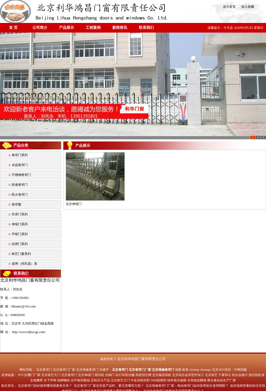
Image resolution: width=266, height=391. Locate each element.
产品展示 (66, 28)
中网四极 (240, 370)
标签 (185, 370)
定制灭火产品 (100, 380)
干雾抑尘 (224, 375)
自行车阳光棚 (125, 375)
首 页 (13, 28)
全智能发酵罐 (196, 380)
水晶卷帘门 (20, 165)
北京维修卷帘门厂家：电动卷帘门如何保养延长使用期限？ (187, 386)
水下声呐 (50, 380)
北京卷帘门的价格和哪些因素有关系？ (45, 386)
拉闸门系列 (20, 244)
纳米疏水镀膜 (176, 380)
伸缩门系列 (20, 224)
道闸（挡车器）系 (24, 264)
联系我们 (146, 28)
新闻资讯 (119, 28)
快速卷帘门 (20, 185)
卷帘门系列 (20, 155)
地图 (178, 370)
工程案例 (93, 28)
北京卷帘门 (44, 370)
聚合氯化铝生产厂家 (221, 380)
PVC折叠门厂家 (29, 375)
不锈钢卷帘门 (21, 175)
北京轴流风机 (161, 375)
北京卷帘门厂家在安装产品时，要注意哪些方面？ (109, 386)
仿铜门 (110, 375)
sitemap (194, 370)
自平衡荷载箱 (80, 380)
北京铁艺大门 (50, 375)
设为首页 (229, 7)
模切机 (99, 375)
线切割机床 (257, 375)
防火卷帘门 (20, 194)
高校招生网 (143, 375)
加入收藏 (246, 7)
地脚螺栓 (63, 380)
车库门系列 (20, 214)
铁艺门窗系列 (21, 254)
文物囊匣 (36, 380)
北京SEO (218, 370)
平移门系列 (20, 234)
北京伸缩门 (86, 375)
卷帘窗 (16, 204)
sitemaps (205, 370)
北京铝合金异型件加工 (188, 375)
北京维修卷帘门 (87, 370)
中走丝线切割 (140, 380)
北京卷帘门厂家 (64, 370)
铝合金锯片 (240, 375)
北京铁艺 (211, 375)
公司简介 (39, 28)
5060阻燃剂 (159, 380)
